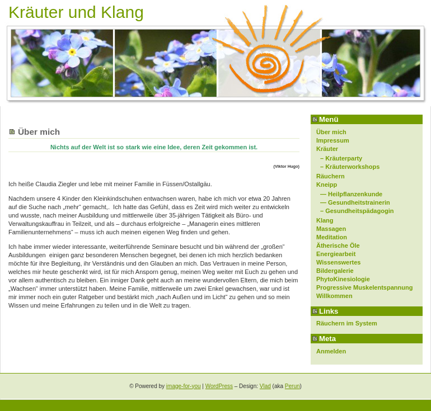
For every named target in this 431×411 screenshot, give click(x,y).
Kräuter (327, 148)
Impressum (332, 140)
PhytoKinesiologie (343, 279)
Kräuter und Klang (76, 12)
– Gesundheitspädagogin (356, 210)
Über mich (331, 132)
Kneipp (326, 184)
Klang (325, 220)
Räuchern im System (346, 323)
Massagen (331, 228)
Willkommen (334, 295)
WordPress (219, 386)
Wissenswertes (338, 262)
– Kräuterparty (341, 158)
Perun (292, 386)
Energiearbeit (335, 254)
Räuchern (330, 176)
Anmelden (331, 351)
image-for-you (183, 386)
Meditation (331, 237)
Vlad (265, 386)
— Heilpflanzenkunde (351, 194)
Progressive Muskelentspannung (364, 287)
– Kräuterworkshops (350, 166)
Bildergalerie (335, 270)
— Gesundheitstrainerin (355, 202)
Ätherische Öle (338, 245)
